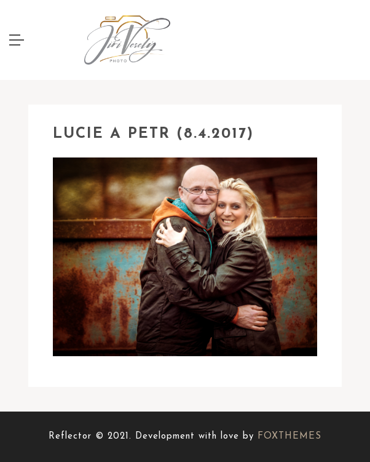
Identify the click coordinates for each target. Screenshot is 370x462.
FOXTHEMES (289, 436)
